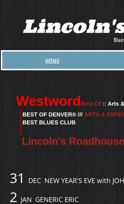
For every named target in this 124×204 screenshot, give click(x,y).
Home (52, 60)
